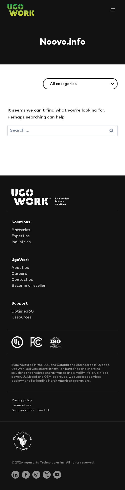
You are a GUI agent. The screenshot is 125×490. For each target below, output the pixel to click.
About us (20, 268)
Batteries (20, 230)
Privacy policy (22, 400)
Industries (21, 242)
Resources (21, 317)
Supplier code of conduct (31, 410)
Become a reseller (28, 286)
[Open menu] (113, 10)
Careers (19, 274)
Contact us (22, 280)
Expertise (20, 236)
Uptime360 (22, 311)
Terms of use (22, 405)
